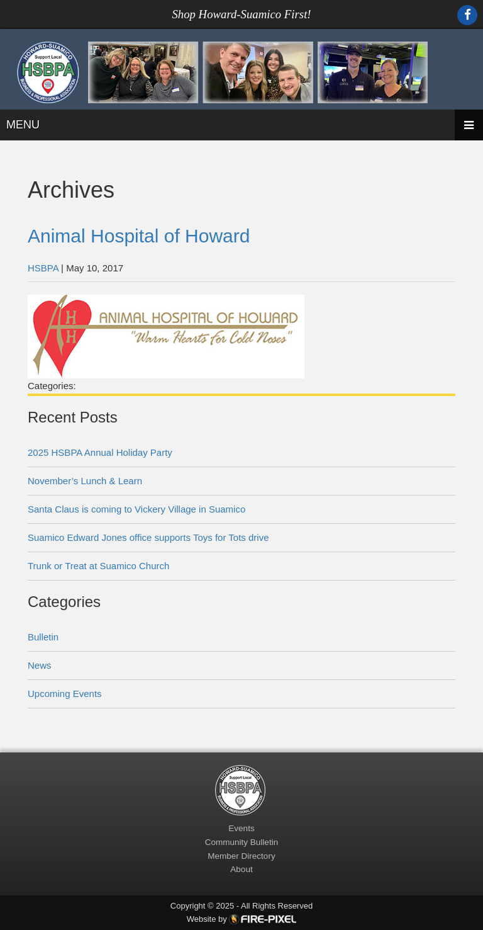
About (241, 869)
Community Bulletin (241, 842)
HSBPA (43, 268)
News (40, 665)
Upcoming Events (65, 693)
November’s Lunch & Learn (85, 480)
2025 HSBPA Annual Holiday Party (100, 452)
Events (241, 828)
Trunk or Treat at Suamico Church (98, 565)
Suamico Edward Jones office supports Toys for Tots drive (148, 537)
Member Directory (241, 856)
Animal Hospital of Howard (139, 235)
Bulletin (43, 637)
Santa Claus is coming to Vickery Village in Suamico (136, 509)
